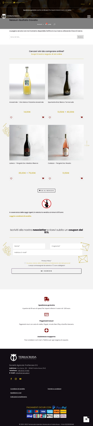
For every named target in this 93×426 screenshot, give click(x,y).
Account (39, 24)
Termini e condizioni (54, 389)
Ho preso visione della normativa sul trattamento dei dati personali (48, 263)
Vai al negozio (47, 191)
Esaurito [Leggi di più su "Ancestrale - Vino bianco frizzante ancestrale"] (43, 117)
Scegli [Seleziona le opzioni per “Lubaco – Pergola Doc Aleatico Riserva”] (43, 178)
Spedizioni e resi (15, 393)
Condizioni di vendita (17, 389)
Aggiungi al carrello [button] (82, 178)
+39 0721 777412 (23, 371)
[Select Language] (85, 4)
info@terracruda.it (20, 2)
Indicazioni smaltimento (18, 397)
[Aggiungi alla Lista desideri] (11, 117)
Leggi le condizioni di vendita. (20, 216)
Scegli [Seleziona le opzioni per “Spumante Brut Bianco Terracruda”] (82, 117)
